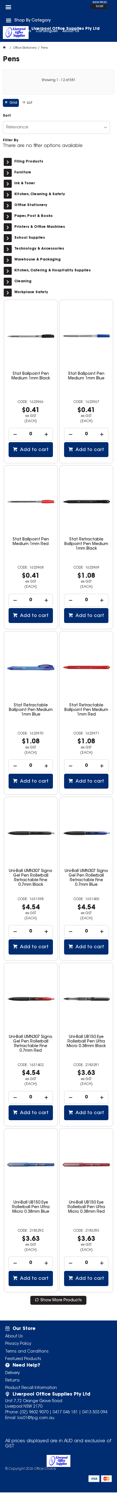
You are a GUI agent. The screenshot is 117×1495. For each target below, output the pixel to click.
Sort (7, 115)
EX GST (99, 6)
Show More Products (61, 1300)
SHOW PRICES (100, 2)
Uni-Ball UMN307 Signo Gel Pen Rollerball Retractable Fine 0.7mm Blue (86, 878)
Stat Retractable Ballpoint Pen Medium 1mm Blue (31, 710)
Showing (58, 80)
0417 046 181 (65, 1412)
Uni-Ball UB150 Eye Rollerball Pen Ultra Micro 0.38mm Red (86, 1207)
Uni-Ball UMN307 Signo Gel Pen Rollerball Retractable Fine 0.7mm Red (30, 1044)
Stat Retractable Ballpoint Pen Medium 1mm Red (86, 710)
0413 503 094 (94, 1412)
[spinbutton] (31, 434)
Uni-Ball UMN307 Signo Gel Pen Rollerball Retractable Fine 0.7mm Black (30, 878)
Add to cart (34, 450)
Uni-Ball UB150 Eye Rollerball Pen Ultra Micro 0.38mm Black (86, 1041)
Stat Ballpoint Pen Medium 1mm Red (31, 542)
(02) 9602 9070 (34, 1412)
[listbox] (56, 127)
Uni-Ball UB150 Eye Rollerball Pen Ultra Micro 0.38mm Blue (30, 1207)
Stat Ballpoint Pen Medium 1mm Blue (86, 376)
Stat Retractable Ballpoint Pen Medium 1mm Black (86, 544)
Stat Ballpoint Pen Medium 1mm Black (30, 376)
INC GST (107, 6)
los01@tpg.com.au (35, 1418)
